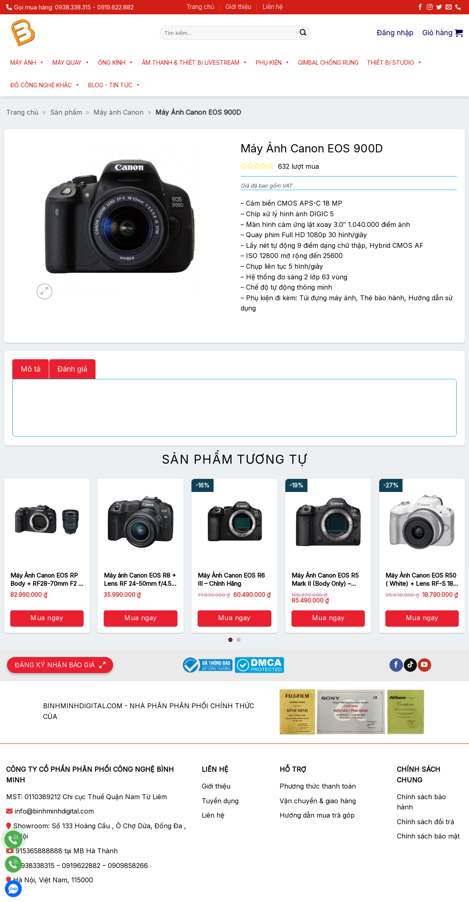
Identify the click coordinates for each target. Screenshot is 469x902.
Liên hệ (272, 7)
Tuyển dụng (220, 801)
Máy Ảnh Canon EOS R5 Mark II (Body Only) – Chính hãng (325, 579)
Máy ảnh (27, 62)
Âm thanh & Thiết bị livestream (195, 62)
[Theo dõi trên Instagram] (430, 7)
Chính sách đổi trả (425, 822)
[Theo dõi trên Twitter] (439, 7)
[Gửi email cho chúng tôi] (448, 7)
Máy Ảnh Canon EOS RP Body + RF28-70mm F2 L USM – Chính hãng (46, 579)
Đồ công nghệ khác (45, 85)
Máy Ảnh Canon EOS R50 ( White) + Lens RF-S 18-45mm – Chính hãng (420, 579)
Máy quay (71, 62)
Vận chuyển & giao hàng (318, 801)
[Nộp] (303, 33)
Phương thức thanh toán (318, 786)
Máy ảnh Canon (118, 112)
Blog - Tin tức (114, 85)
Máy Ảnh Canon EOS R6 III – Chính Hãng (231, 579)
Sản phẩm (66, 112)
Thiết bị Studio (394, 62)
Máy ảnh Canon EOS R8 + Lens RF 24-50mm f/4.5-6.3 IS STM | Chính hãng (140, 579)
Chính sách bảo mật (428, 836)
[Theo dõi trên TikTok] (410, 665)
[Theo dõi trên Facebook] (420, 7)
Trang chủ (200, 7)
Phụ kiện (273, 62)
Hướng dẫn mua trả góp (317, 815)
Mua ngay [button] (46, 618)
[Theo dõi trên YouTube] (424, 665)
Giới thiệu (238, 7)
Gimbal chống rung (328, 62)
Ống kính (116, 62)
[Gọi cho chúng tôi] (458, 7)
